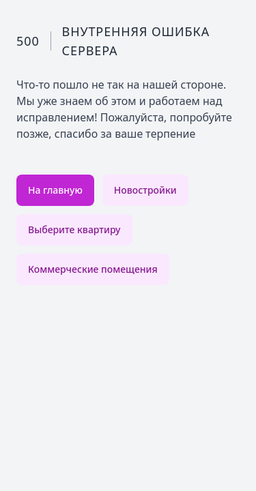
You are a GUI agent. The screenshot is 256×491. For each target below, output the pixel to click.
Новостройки (145, 189)
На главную (55, 189)
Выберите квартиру (74, 229)
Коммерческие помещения (93, 269)
